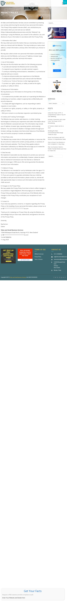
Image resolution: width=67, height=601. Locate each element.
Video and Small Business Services (18, 277)
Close (65, 2)
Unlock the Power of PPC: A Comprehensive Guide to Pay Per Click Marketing (57, 114)
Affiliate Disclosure (39, 254)
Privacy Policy (38, 256)
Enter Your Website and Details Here (13, 598)
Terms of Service (39, 259)
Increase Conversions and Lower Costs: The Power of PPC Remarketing (56, 121)
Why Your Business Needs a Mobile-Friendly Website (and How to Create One (57, 148)
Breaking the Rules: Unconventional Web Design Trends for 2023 (55, 132)
